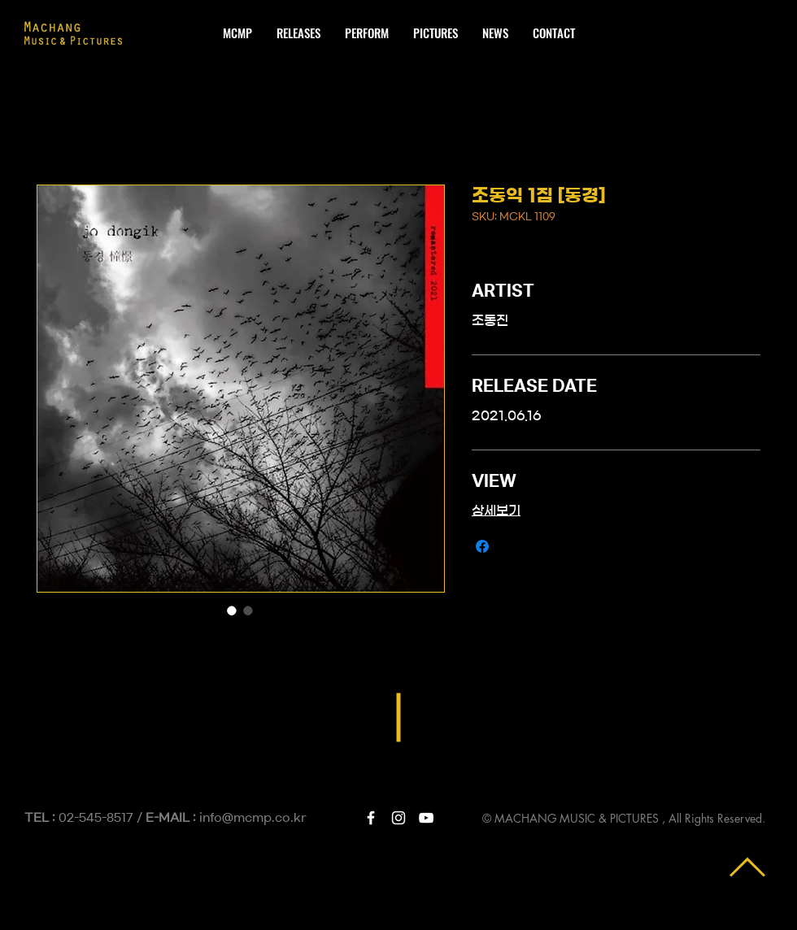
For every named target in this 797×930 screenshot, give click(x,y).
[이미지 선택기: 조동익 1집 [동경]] (232, 610)
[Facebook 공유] (482, 546)
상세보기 (496, 510)
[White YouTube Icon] (426, 818)
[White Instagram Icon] (398, 818)
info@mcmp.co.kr (253, 818)
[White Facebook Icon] (371, 818)
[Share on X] (513, 546)
